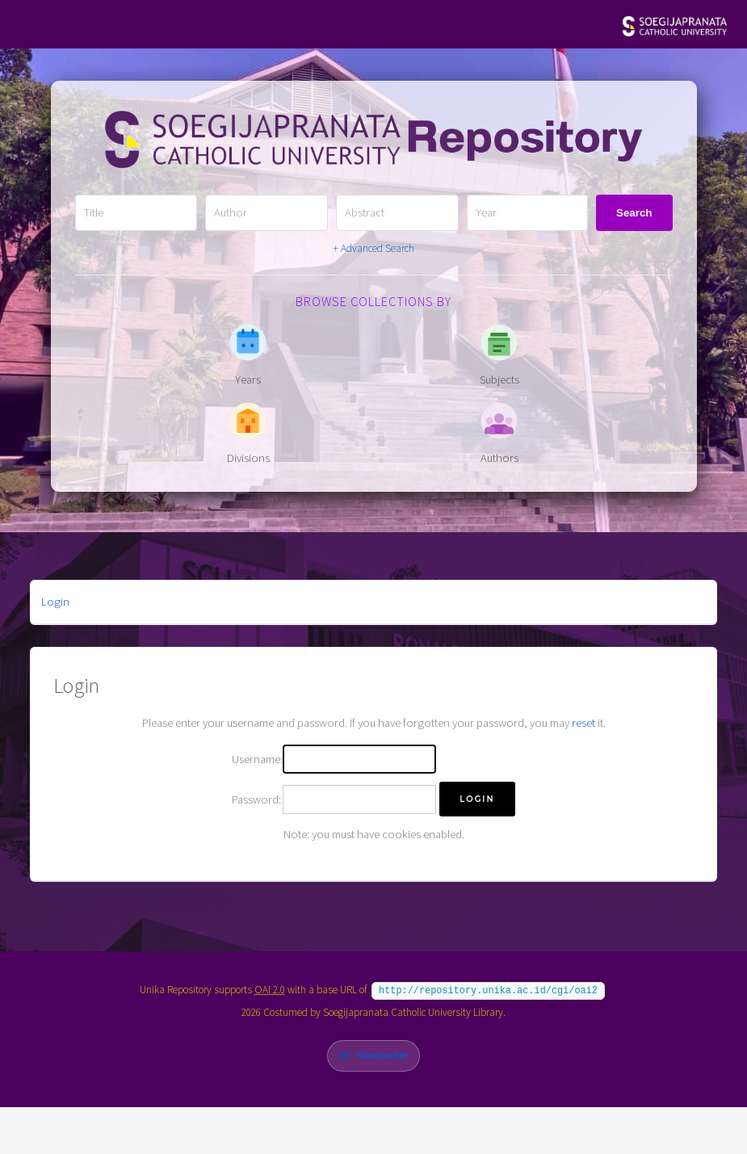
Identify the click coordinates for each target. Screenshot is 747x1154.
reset (583, 722)
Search (634, 213)
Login (55, 601)
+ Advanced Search (373, 248)
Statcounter (381, 1053)
